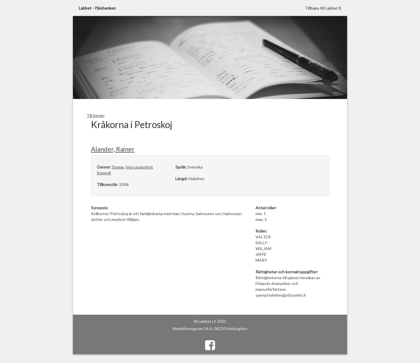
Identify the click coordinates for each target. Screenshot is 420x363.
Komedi (104, 172)
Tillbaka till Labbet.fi (323, 8)
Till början (95, 115)
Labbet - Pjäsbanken (97, 8)
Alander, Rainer (112, 149)
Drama (118, 166)
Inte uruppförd (139, 166)
